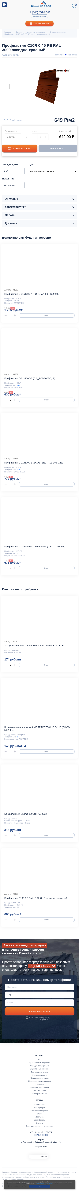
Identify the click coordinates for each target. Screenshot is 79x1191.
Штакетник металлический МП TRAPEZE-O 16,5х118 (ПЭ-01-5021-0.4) (37, 729)
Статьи (40, 1114)
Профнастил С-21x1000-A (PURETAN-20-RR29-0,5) (31, 294)
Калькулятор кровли (39, 23)
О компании (39, 1105)
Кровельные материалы (39, 1063)
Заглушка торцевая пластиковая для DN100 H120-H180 (34, 646)
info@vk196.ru (41, 1147)
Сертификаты (39, 1120)
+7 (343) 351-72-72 (39, 12)
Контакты (39, 1123)
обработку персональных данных (39, 1019)
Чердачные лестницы (39, 1078)
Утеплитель (39, 1085)
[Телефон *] (39, 995)
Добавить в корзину (20, 148)
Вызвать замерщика (39, 1011)
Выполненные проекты (39, 1111)
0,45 (18, 385)
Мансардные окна (39, 1075)
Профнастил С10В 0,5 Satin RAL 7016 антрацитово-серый (35, 898)
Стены (39, 1060)
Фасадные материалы (39, 1066)
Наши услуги (39, 1108)
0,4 (18, 737)
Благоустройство (39, 1094)
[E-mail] (39, 1003)
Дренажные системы (39, 1072)
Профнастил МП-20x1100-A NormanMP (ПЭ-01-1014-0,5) (34, 547)
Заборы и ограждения (39, 1088)
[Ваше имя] (39, 987)
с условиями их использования (44, 1183)
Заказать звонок (39, 16)
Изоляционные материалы (39, 1081)
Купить (47, 316)
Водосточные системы (39, 1069)
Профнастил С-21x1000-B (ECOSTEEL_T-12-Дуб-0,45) (33, 463)
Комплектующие (39, 1091)
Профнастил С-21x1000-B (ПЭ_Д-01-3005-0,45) (29, 378)
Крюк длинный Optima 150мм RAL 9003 (25, 814)
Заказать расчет (59, 148)
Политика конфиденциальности (39, 1126)
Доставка (39, 1117)
